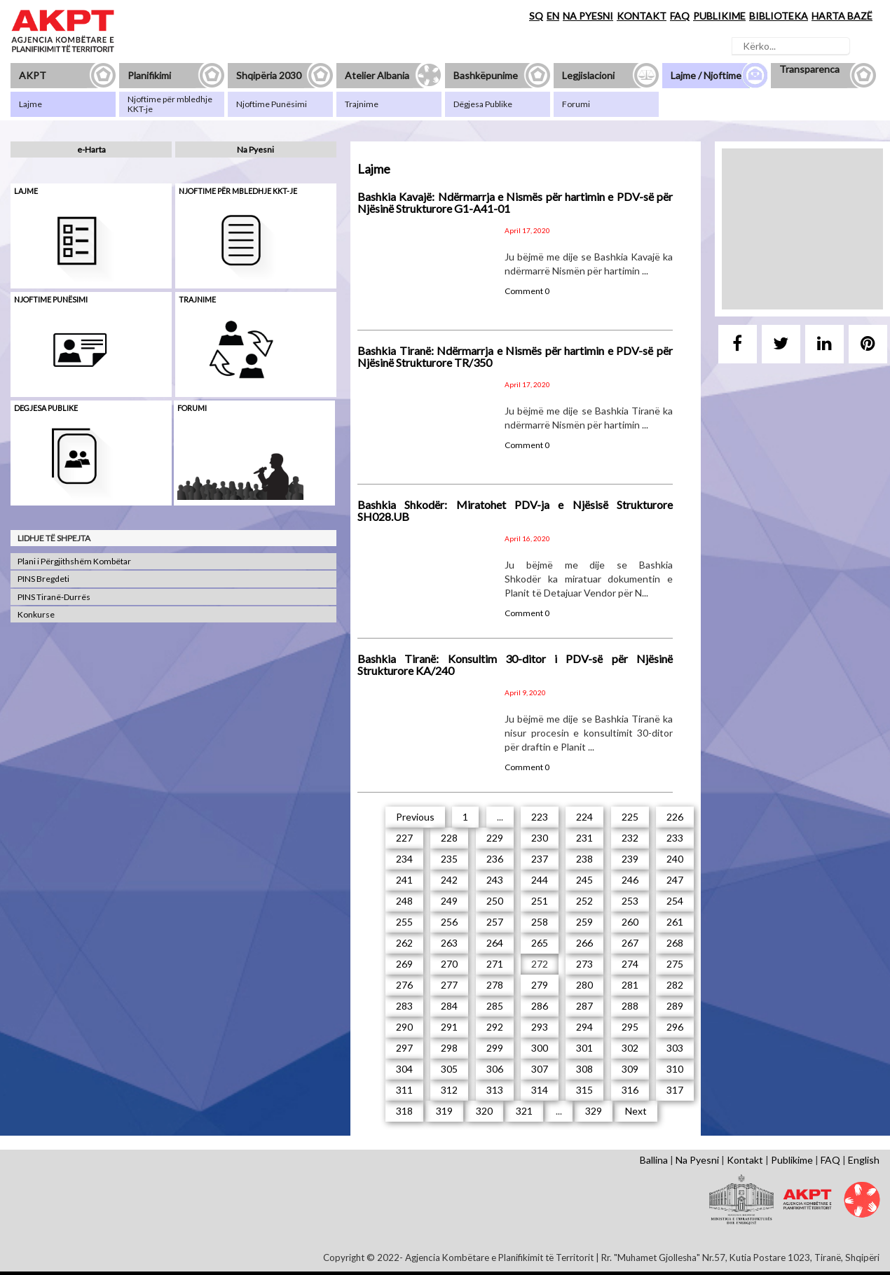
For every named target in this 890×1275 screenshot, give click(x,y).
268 (674, 943)
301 (584, 1048)
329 (593, 1111)
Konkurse (36, 614)
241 (404, 880)
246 (630, 880)
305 (449, 1069)
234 (404, 859)
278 (494, 985)
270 (449, 964)
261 (674, 922)
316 (630, 1090)
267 (630, 943)
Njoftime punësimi (51, 299)
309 (630, 1069)
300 (539, 1048)
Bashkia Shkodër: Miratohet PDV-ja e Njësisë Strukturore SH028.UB (515, 511)
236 (494, 859)
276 (404, 985)
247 (674, 880)
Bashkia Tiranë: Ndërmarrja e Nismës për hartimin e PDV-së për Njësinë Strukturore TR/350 (515, 357)
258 (539, 922)
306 (494, 1069)
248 (404, 901)
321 (524, 1111)
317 (674, 1090)
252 (584, 901)
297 (404, 1048)
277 (449, 985)
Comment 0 (527, 291)
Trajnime (197, 299)
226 (674, 817)
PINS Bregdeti (43, 578)
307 (539, 1069)
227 (404, 838)
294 (584, 1027)
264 (494, 943)
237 (539, 859)
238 (584, 859)
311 (404, 1090)
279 (539, 985)
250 (494, 901)
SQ (536, 16)
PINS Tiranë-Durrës (54, 597)
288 (630, 1006)
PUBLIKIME (719, 16)
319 (444, 1111)
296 (674, 1027)
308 (584, 1069)
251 (539, 901)
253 (630, 901)
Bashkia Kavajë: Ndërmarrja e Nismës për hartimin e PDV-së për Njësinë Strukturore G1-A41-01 (515, 203)
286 (539, 1006)
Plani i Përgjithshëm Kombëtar (74, 561)
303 (674, 1048)
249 (449, 901)
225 (630, 817)
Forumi (192, 407)
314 (539, 1090)
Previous (415, 817)
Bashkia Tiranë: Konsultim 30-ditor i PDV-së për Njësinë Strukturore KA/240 (515, 665)
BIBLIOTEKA (778, 16)
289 (674, 1006)
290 (404, 1027)
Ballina (654, 1160)
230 (539, 838)
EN (553, 16)
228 (449, 838)
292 (494, 1027)
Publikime (792, 1160)
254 (674, 901)
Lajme (26, 190)
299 (494, 1048)
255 (404, 922)
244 (539, 880)
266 (584, 943)
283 (404, 1006)
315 (584, 1090)
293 (539, 1027)
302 (630, 1048)
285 (494, 1006)
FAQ (680, 16)
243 (494, 880)
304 (404, 1069)
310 (674, 1069)
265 (539, 943)
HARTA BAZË (842, 16)
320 (484, 1111)
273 (584, 964)
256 (449, 922)
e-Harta (91, 149)
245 (584, 880)
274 (630, 964)
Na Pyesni (255, 149)
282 (674, 985)
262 (404, 943)
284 (449, 1006)
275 (674, 964)
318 (404, 1111)
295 (630, 1027)
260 (630, 922)
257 (494, 922)
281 (630, 985)
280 (584, 985)
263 (449, 943)
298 (449, 1048)
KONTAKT (641, 16)
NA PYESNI (588, 16)
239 (630, 859)
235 (449, 859)
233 (674, 838)
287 (584, 1006)
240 (674, 859)
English (863, 1160)
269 (404, 964)
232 (630, 838)
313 (494, 1090)
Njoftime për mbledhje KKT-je (238, 190)
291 (449, 1027)
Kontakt (745, 1160)
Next (636, 1111)
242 (449, 880)
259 (584, 922)
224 (584, 817)
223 (539, 817)
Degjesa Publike (46, 407)
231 (584, 838)
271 (494, 964)
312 (449, 1090)
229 (494, 838)
